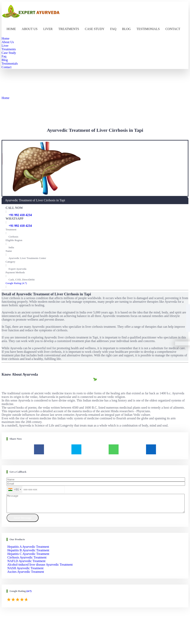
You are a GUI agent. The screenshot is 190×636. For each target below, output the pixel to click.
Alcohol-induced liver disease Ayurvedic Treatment (40, 568)
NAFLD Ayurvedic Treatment (26, 564)
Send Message (22, 521)
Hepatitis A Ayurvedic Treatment (28, 550)
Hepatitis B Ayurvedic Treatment (28, 554)
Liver (48, 29)
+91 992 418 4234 (20, 215)
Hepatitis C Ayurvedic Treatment (28, 557)
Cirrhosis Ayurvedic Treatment (27, 561)
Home (11, 29)
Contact (173, 29)
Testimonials (148, 29)
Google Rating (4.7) (16, 283)
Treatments (68, 29)
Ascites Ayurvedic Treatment (25, 575)
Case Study (94, 29)
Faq (113, 29)
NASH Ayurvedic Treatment (25, 571)
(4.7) (28, 594)
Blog (126, 29)
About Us (29, 29)
